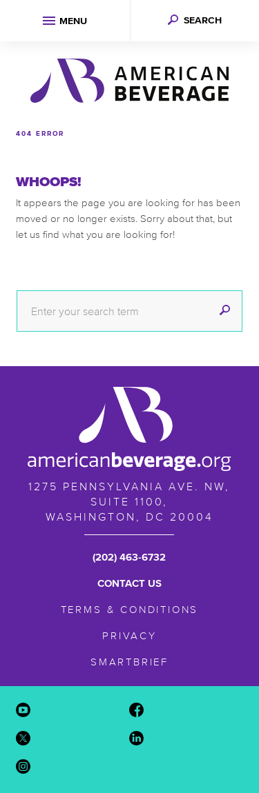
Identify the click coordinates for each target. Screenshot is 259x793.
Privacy (129, 635)
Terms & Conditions (130, 609)
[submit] (224, 311)
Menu (73, 21)
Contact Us (129, 583)
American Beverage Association (129, 81)
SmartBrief (129, 661)
